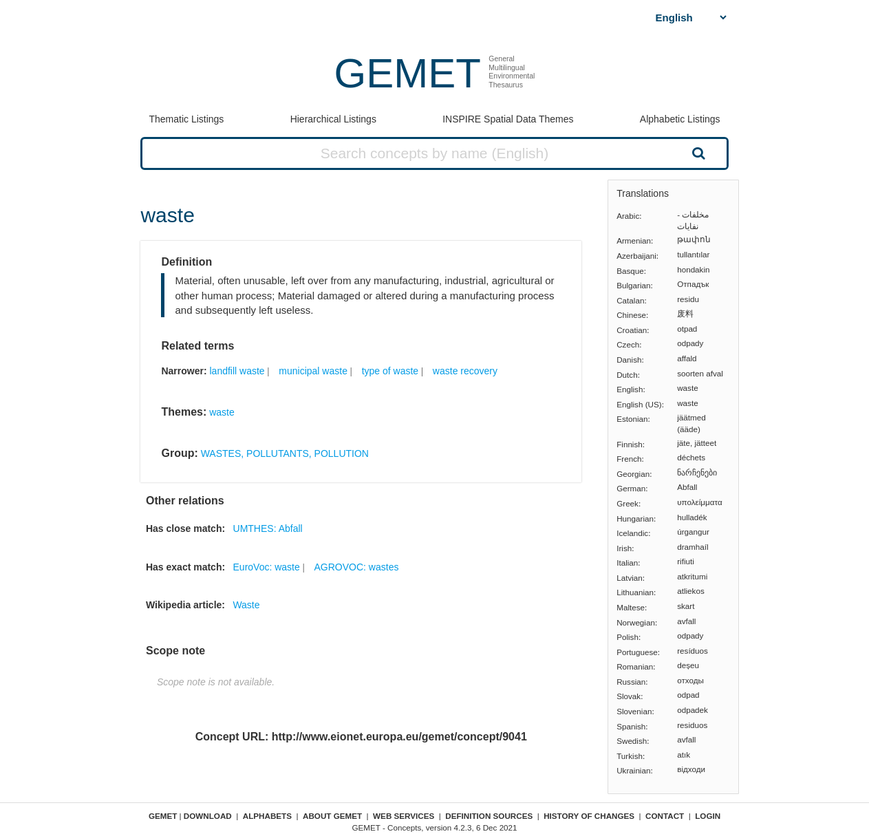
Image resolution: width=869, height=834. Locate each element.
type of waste (390, 370)
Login (707, 815)
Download (208, 815)
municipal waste (313, 370)
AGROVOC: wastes (356, 567)
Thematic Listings (186, 119)
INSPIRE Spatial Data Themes (507, 119)
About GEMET (332, 815)
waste (222, 412)
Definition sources (489, 815)
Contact (664, 815)
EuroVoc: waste (266, 567)
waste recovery (465, 370)
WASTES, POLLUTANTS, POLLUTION (285, 453)
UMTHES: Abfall (268, 528)
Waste (246, 604)
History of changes (589, 815)
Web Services (403, 815)
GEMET (407, 73)
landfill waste (236, 370)
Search (697, 152)
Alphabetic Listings (680, 119)
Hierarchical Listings (333, 119)
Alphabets (267, 815)
